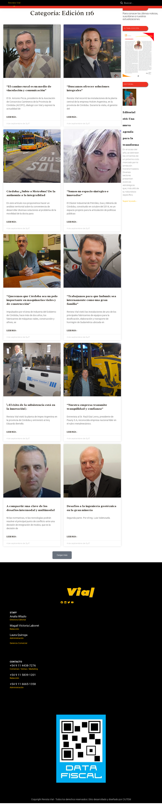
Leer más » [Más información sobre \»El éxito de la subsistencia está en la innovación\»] (11, 433)
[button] (62, 557)
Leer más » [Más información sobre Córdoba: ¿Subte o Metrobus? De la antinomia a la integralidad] (11, 223)
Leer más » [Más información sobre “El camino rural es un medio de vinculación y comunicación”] (11, 117)
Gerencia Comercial (18, 645)
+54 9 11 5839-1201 (23, 676)
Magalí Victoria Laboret (24, 627)
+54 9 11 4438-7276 (23, 667)
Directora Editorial (18, 621)
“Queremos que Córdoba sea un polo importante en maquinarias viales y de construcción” (31, 300)
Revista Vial (15, 3)
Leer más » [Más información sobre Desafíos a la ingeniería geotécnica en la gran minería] (72, 538)
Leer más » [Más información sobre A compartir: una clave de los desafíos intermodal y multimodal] (11, 538)
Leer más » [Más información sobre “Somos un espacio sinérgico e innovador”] (72, 223)
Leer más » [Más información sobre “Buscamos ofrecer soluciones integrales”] (72, 117)
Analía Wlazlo (18, 618)
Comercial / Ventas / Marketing (24, 671)
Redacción (14, 631)
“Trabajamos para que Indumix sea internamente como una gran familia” (91, 300)
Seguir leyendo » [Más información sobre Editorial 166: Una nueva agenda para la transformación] (130, 201)
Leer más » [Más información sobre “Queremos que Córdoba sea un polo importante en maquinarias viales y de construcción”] (11, 332)
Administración (17, 640)
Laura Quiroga (18, 636)
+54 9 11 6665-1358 (23, 685)
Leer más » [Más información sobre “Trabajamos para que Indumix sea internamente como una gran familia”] (72, 332)
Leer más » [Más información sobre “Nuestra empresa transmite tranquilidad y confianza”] (72, 433)
